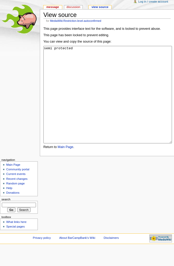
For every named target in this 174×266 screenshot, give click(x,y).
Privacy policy (42, 257)
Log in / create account (153, 1)
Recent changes (17, 198)
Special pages (15, 245)
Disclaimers (111, 257)
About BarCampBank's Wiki (77, 257)
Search (6, 218)
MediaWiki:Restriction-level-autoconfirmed (75, 20)
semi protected (107, 104)
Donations (13, 211)
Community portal (17, 188)
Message (52, 6)
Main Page (65, 166)
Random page (15, 202)
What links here (16, 241)
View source (99, 6)
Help (9, 207)
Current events (15, 193)
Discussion (73, 6)
